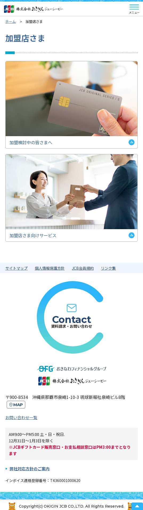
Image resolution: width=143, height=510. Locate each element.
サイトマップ (16, 268)
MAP (18, 404)
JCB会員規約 (83, 268)
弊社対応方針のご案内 (30, 468)
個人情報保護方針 (50, 268)
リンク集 (108, 268)
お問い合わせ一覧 (21, 417)
